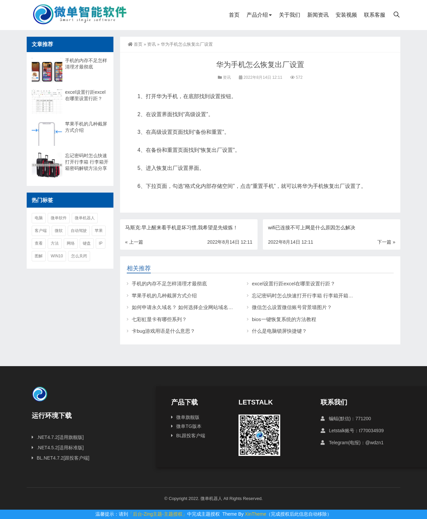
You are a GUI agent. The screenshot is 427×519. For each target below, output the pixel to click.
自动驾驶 (79, 230)
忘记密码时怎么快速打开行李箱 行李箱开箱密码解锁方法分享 (320, 295)
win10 (57, 256)
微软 (59, 230)
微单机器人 (85, 218)
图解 (39, 256)
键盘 (87, 243)
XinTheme (255, 514)
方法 (55, 243)
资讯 (151, 44)
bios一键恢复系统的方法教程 (284, 319)
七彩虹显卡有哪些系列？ (159, 319)
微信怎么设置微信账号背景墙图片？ (292, 307)
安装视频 (346, 15)
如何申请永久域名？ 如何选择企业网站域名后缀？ (187, 307)
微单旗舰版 (187, 417)
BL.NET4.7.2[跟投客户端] (63, 458)
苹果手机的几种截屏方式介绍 (164, 295)
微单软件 (59, 218)
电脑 (39, 218)
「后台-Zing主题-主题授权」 (157, 514)
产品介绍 (257, 15)
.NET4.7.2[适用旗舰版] (60, 437)
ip (100, 243)
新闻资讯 (318, 15)
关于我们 (289, 15)
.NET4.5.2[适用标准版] (60, 447)
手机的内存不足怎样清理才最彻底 (169, 283)
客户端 (41, 230)
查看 (39, 243)
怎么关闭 (79, 256)
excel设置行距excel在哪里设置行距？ (293, 283)
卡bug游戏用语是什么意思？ (163, 331)
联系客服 (374, 15)
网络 (71, 243)
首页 (234, 15)
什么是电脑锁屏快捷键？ (279, 331)
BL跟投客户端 (190, 435)
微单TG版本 (188, 426)
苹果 (99, 230)
